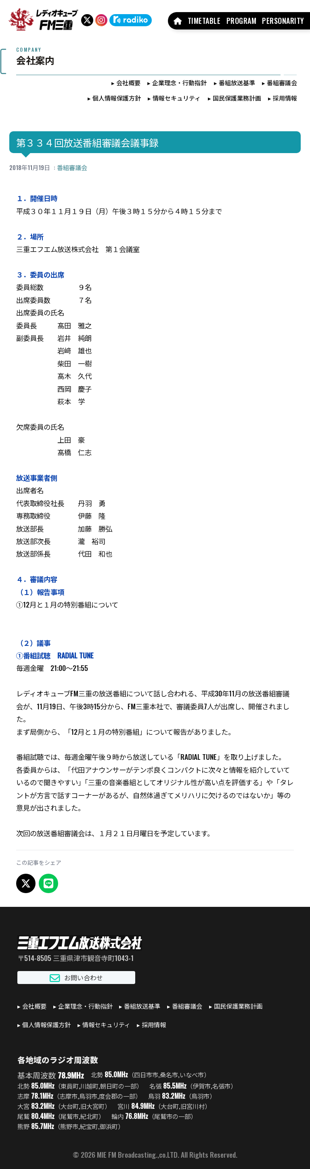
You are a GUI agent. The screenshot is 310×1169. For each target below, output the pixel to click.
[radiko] (130, 20)
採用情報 (285, 97)
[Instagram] (101, 20)
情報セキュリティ (177, 97)
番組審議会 (282, 82)
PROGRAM (241, 20)
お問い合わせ (76, 978)
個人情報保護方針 (116, 97)
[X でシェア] (26, 883)
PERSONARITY (283, 20)
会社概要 (128, 82)
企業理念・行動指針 (179, 82)
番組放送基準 (237, 82)
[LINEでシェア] (48, 883)
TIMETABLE (204, 20)
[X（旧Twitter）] (87, 20)
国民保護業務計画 (237, 97)
